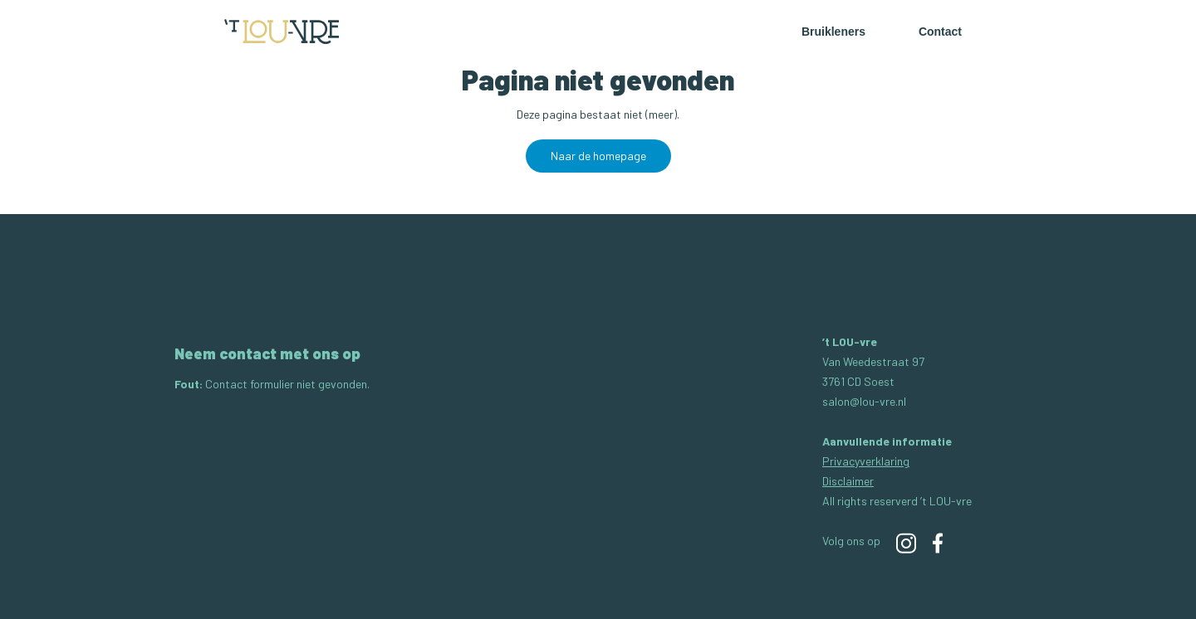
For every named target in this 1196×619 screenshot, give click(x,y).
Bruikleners (833, 31)
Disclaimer (848, 481)
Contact (940, 31)
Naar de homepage (598, 156)
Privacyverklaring (865, 461)
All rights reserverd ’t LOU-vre (897, 501)
